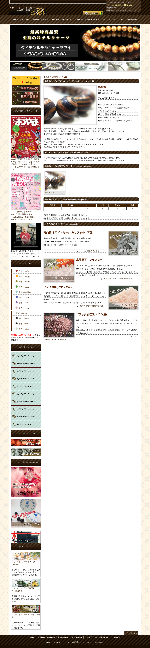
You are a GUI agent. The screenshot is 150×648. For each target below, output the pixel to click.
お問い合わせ (132, 20)
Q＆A (121, 20)
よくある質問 (115, 637)
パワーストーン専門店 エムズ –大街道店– (26, 562)
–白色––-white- (22, 313)
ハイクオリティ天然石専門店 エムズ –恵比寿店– (26, 588)
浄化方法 (55, 20)
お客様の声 (79, 20)
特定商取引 (51, 637)
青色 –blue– (23, 297)
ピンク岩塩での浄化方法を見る (92, 306)
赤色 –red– (22, 271)
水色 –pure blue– (23, 292)
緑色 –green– (23, 286)
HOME (15, 20)
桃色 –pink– (23, 307)
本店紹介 (25, 20)
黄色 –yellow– (23, 281)
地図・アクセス (93, 20)
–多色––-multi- (22, 323)
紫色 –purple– (23, 302)
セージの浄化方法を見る (90, 251)
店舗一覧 (36, 20)
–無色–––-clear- (22, 328)
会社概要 (41, 637)
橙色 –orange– (23, 276)
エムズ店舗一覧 (76, 637)
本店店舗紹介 (63, 637)
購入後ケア (66, 20)
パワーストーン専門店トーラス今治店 (26, 615)
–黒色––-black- (22, 318)
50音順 (45, 20)
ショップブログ (109, 20)
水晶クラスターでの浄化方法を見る (118, 278)
